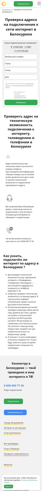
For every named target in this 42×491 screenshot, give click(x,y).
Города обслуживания (13, 423)
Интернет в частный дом (15, 428)
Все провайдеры (11, 443)
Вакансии (8, 464)
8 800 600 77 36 (27, 241)
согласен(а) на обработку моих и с (20, 85)
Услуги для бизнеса (12, 433)
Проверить (21, 102)
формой (25, 285)
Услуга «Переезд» (11, 449)
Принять (8, 486)
